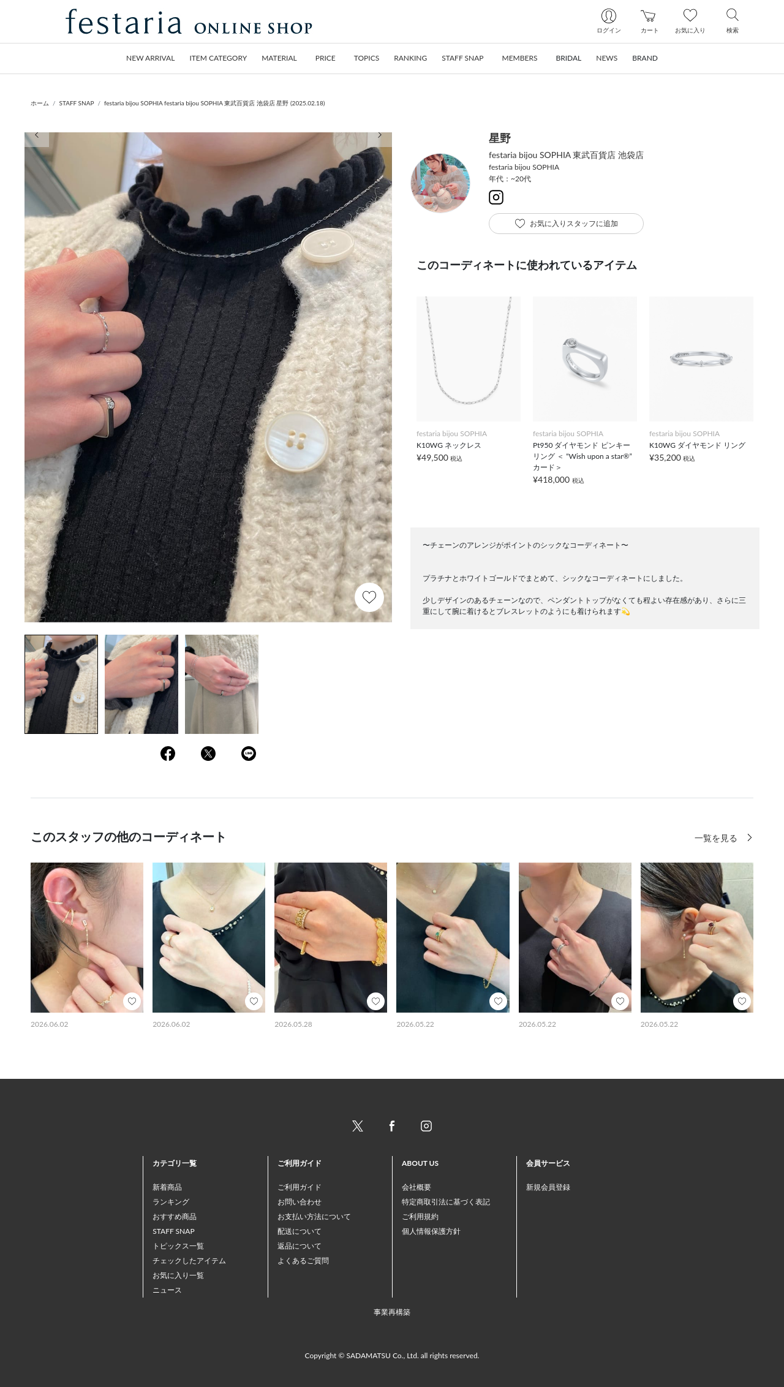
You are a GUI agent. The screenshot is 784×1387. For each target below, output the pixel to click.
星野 (500, 138)
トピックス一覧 (178, 1245)
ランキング (171, 1201)
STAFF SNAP (76, 103)
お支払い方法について (314, 1216)
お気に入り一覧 (178, 1275)
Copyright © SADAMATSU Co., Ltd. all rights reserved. (392, 1355)
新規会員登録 (548, 1187)
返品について (299, 1245)
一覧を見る (717, 838)
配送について (299, 1231)
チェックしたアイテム (189, 1260)
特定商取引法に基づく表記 (446, 1201)
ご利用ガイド (299, 1187)
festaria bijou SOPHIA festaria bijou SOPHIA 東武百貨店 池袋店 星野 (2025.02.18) (214, 103)
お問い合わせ (299, 1201)
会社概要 (416, 1187)
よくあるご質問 (303, 1260)
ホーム (40, 103)
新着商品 (167, 1187)
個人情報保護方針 (431, 1231)
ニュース (167, 1289)
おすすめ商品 (175, 1216)
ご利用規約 (420, 1216)
